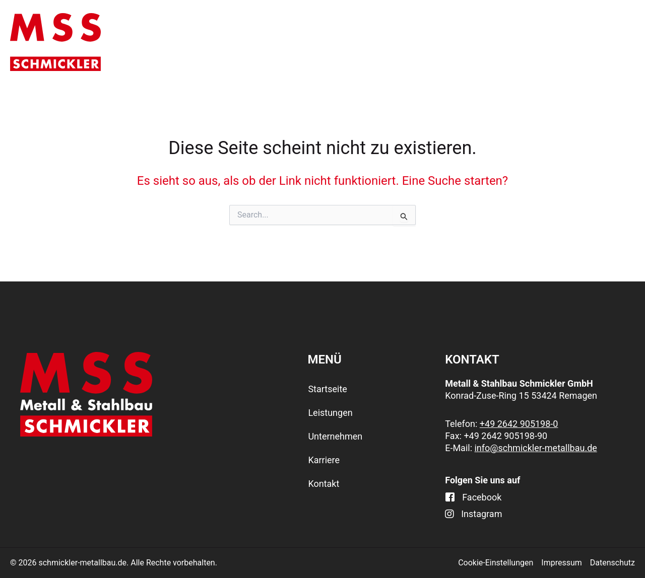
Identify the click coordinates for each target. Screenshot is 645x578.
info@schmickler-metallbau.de (535, 448)
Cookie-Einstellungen (495, 562)
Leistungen (324, 42)
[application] (349, 42)
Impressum (561, 562)
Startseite (230, 42)
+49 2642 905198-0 (519, 423)
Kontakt (607, 42)
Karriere (529, 42)
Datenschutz (612, 562)
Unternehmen (433, 42)
